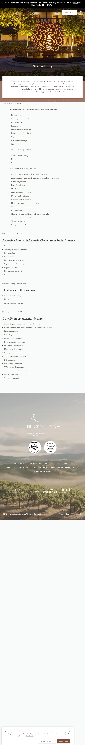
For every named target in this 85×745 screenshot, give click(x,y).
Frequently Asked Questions (43, 700)
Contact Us (68, 696)
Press (67, 700)
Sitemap (60, 700)
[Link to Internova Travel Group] (18, 723)
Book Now (69, 14)
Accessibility (44, 696)
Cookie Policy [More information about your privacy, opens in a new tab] (30, 743)
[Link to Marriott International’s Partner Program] (33, 723)
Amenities (33, 696)
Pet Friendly (57, 696)
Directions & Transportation (18, 700)
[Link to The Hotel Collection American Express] (50, 723)
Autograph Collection (42, 704)
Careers (75, 700)
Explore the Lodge (20, 696)
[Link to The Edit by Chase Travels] (66, 723)
